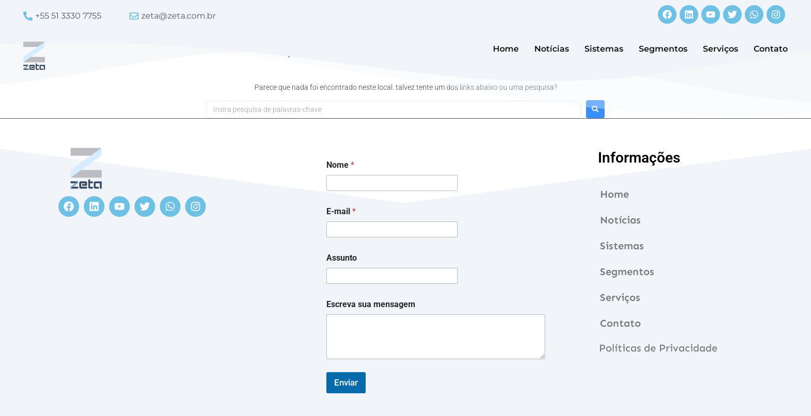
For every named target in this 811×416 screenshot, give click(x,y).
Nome (340, 165)
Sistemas (603, 49)
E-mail (341, 211)
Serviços (720, 49)
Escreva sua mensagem (370, 304)
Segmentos (663, 49)
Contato (771, 49)
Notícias (551, 49)
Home (506, 49)
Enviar (346, 382)
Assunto (341, 258)
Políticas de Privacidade (658, 348)
